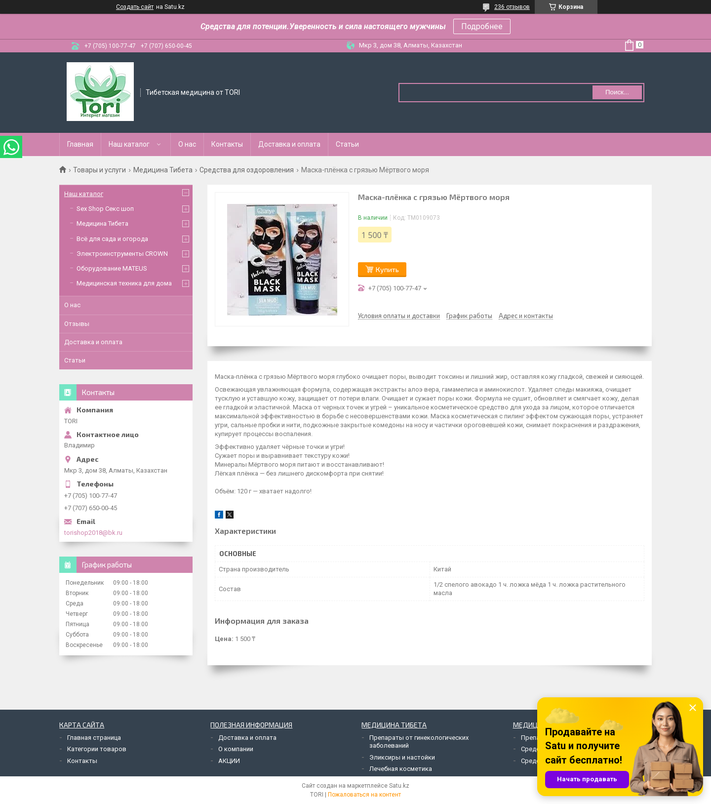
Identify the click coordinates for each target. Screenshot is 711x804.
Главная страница (94, 737)
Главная (80, 144)
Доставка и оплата (289, 144)
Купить (387, 269)
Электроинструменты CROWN (122, 253)
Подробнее (482, 26)
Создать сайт (135, 6)
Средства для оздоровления (246, 170)
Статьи (347, 144)
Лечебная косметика (400, 768)
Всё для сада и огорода (112, 238)
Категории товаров (96, 749)
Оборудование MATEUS (112, 268)
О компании (235, 749)
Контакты (227, 144)
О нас (187, 144)
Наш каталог (129, 144)
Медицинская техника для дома (124, 283)
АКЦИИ (229, 760)
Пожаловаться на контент (364, 794)
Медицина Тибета (163, 170)
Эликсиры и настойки (402, 757)
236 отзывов (512, 6)
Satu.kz (399, 785)
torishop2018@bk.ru (93, 532)
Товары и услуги (99, 170)
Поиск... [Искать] (617, 92)
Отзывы (76, 323)
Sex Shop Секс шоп (105, 208)
